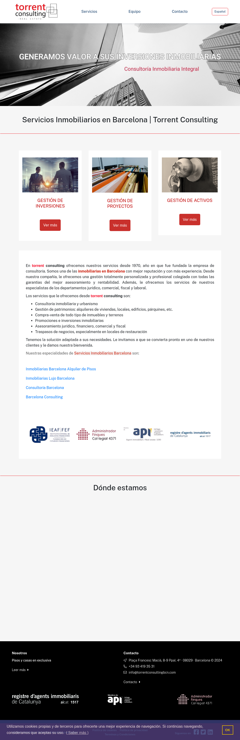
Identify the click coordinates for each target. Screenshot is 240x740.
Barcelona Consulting (44, 397)
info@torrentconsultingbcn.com (152, 672)
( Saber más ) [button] (77, 733)
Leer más (20, 670)
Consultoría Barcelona (45, 387)
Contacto (131, 682)
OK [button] (227, 730)
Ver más (50, 225)
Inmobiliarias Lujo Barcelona (50, 378)
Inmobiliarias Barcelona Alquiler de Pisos (61, 369)
